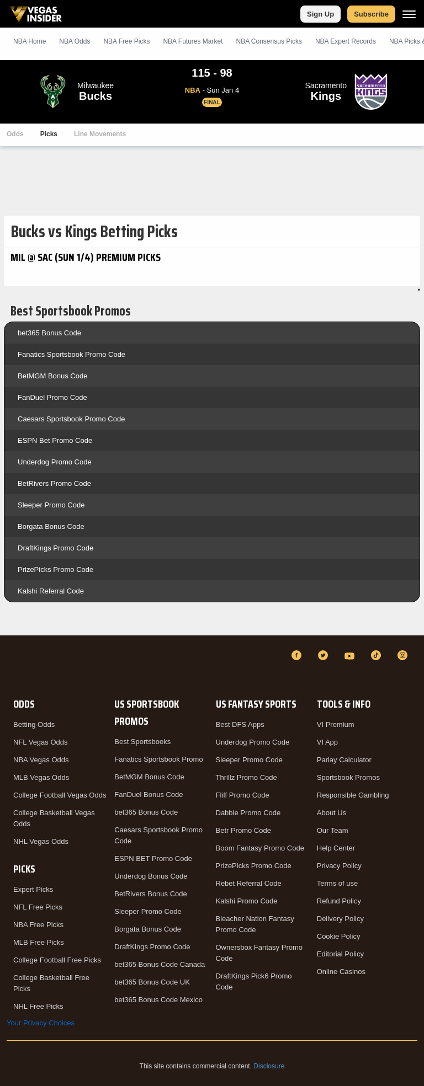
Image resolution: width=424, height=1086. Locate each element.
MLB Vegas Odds (41, 777)
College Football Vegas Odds (59, 795)
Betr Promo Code (243, 830)
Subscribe (371, 14)
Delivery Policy (340, 918)
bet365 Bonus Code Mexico (158, 1000)
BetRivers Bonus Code (150, 894)
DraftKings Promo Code (55, 548)
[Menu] (409, 14)
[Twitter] (324, 655)
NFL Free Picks (37, 907)
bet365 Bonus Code (49, 333)
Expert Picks (33, 889)
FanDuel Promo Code (52, 397)
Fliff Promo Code (242, 795)
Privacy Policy (339, 866)
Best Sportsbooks (142, 741)
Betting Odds (34, 724)
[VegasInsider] (13, 665)
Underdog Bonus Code (150, 876)
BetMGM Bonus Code (52, 376)
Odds (15, 134)
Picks (48, 134)
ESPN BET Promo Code (153, 858)
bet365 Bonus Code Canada (159, 964)
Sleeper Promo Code (51, 505)
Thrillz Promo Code (246, 777)
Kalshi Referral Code (51, 591)
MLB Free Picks (38, 942)
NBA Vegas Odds (40, 760)
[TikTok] (377, 655)
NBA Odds (74, 41)
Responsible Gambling (353, 795)
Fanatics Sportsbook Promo (158, 759)
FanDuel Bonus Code (148, 794)
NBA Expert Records (345, 41)
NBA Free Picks (38, 925)
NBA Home (29, 41)
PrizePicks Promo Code (55, 569)
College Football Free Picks (57, 960)
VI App (327, 742)
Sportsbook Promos (348, 777)
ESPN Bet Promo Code (55, 440)
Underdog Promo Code (55, 462)
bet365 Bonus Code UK (152, 982)
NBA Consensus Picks (269, 41)
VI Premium (335, 724)
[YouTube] (351, 655)
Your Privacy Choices (41, 1023)
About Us (331, 813)
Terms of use (337, 883)
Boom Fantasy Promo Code (260, 848)
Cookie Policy (339, 936)
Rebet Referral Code (249, 883)
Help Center (336, 848)
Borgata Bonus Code (51, 526)
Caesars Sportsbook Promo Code (71, 419)
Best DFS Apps (240, 724)
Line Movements (100, 134)
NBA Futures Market (192, 41)
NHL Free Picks (38, 1006)
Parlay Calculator (344, 760)
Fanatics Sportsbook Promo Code (71, 354)
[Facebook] (298, 655)
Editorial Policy (340, 954)
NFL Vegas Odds (40, 742)
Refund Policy (339, 901)
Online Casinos (341, 971)
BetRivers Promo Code (54, 483)
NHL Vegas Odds (40, 841)
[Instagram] (404, 655)
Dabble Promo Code (248, 813)
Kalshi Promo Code (247, 901)
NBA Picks (126, 41)
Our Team (332, 830)
